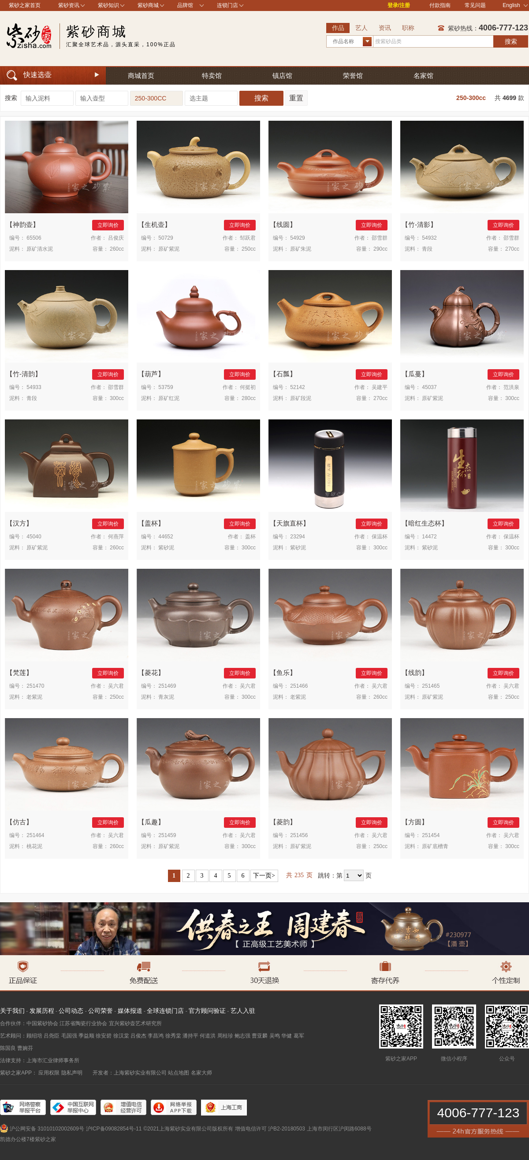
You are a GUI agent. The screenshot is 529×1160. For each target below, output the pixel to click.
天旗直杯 (289, 523)
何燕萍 (116, 537)
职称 (408, 27)
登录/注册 (398, 5)
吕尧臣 (52, 1036)
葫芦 (151, 374)
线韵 (414, 672)
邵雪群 (379, 238)
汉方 (19, 523)
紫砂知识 (108, 5)
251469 (167, 686)
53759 (165, 387)
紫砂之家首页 (25, 5)
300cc (117, 398)
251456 (299, 835)
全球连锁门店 (165, 1010)
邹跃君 (248, 238)
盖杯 (151, 523)
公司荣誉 (100, 1010)
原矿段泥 (300, 398)
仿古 (19, 822)
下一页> (264, 875)
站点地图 (178, 1073)
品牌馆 (185, 5)
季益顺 (86, 1036)
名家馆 (423, 75)
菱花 (151, 672)
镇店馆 (282, 75)
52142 (297, 387)
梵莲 (19, 672)
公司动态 (71, 1010)
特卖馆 (212, 75)
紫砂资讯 (68, 5)
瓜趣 (151, 822)
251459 (167, 835)
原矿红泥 (168, 398)
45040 (33, 537)
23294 (297, 537)
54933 (33, 387)
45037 (429, 387)
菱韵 (283, 822)
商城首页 (141, 75)
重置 (296, 98)
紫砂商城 (148, 5)
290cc (380, 249)
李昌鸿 (156, 1036)
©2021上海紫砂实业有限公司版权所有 (188, 1129)
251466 (299, 686)
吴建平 (379, 387)
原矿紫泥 (168, 249)
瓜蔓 (414, 374)
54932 (429, 238)
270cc (512, 249)
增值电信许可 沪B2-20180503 (270, 1129)
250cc (249, 249)
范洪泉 (511, 387)
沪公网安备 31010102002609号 (47, 1129)
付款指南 (440, 5)
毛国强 (69, 1036)
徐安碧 (104, 1036)
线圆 (283, 224)
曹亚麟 (260, 1036)
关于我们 (12, 1010)
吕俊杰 (138, 1036)
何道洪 (208, 1036)
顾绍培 (34, 1036)
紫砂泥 (166, 548)
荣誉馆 (353, 75)
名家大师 (201, 1073)
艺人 (361, 27)
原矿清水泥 (39, 249)
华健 (286, 1036)
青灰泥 (166, 697)
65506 (33, 238)
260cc (117, 249)
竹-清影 (419, 224)
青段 (427, 249)
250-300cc (471, 97)
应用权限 (49, 1073)
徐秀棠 (173, 1036)
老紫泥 (34, 697)
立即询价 (108, 225)
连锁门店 (227, 5)
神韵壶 (23, 224)
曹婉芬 (25, 1048)
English (515, 5)
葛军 (299, 1036)
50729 (165, 238)
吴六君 (116, 686)
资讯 (385, 27)
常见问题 (475, 5)
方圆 (414, 822)
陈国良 (8, 1048)
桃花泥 (34, 846)
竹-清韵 (24, 374)
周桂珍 (225, 1036)
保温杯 (379, 537)
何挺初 (248, 387)
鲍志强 (242, 1036)
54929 (297, 238)
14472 (429, 537)
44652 (165, 537)
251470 (35, 686)
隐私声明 (71, 1073)
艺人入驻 (243, 1010)
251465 (431, 686)
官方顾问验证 (207, 1010)
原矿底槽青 (435, 846)
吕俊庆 (116, 238)
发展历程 (42, 1010)
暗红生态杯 (424, 523)
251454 (431, 835)
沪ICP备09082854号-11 (114, 1129)
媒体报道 (130, 1010)
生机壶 (154, 224)
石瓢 (283, 374)
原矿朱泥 (300, 249)
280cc (249, 398)
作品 (338, 27)
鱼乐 (283, 672)
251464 (35, 835)
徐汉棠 (121, 1036)
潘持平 (190, 1036)
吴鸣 (274, 1036)
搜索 (511, 41)
